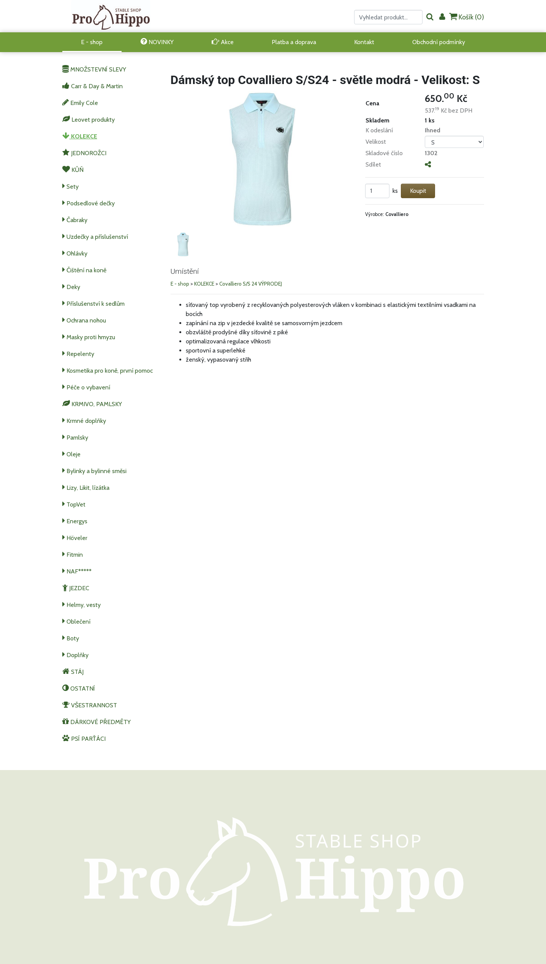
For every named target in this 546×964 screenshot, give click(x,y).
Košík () (466, 17)
